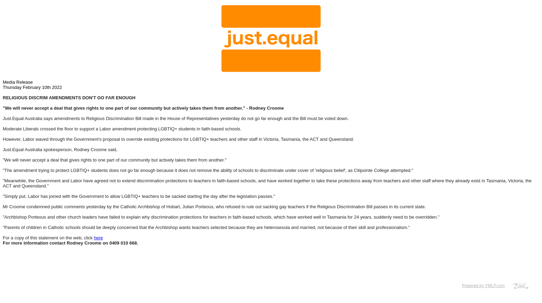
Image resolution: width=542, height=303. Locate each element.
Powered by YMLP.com (483, 285)
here (98, 237)
